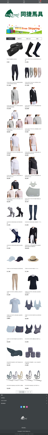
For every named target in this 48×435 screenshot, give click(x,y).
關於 (2, 395)
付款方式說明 (3, 400)
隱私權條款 (3, 403)
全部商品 (3, 397)
